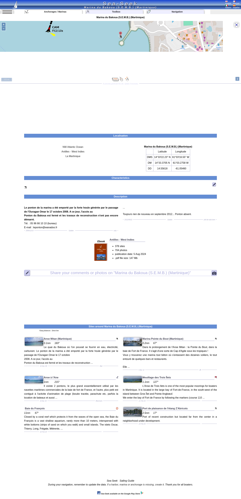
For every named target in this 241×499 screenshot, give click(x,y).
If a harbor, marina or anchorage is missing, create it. (136, 484)
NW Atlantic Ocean (73, 147)
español (236, 7)
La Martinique (72, 156)
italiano (228, 7)
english (228, 3)
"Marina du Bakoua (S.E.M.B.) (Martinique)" (120, 272)
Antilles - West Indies (72, 151)
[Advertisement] (120, 107)
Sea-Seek (120, 3)
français (236, 3)
